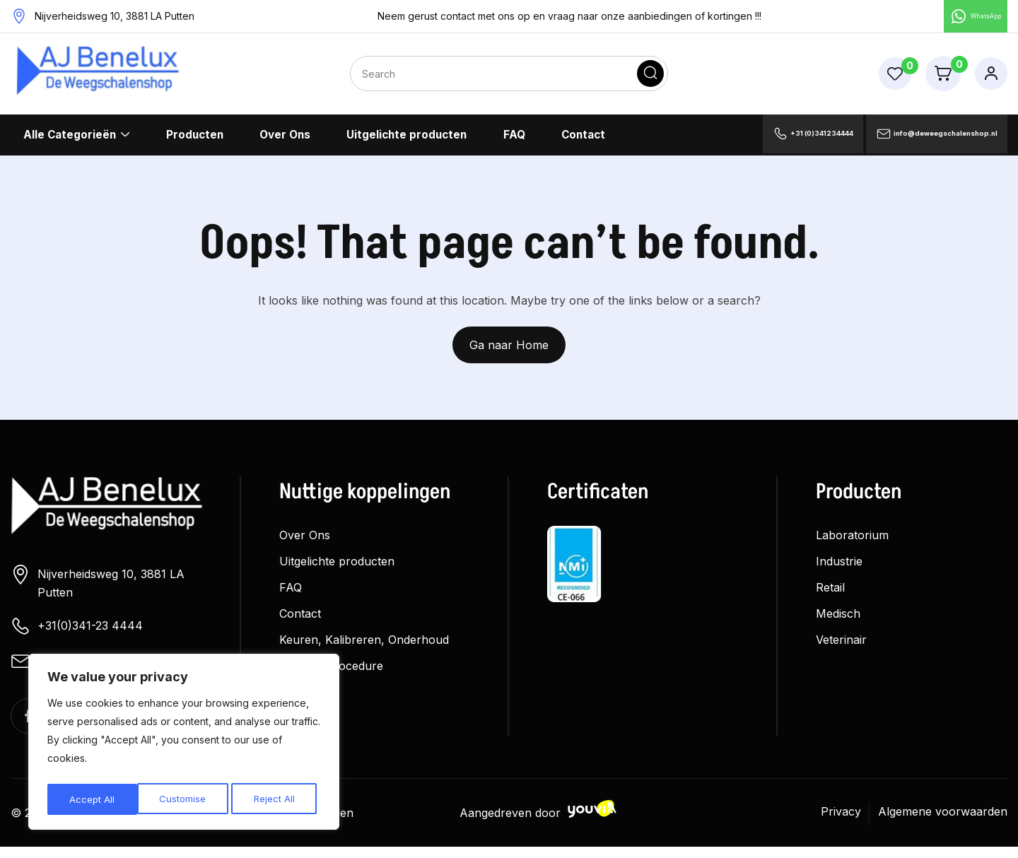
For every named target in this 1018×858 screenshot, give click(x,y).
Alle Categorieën (69, 141)
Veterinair (841, 645)
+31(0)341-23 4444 (77, 632)
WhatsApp (963, 19)
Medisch (838, 619)
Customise (92, 799)
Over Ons (285, 141)
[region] (183, 744)
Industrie (839, 567)
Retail (830, 593)
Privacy (841, 823)
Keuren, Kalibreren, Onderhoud (364, 645)
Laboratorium (852, 541)
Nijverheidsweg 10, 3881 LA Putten (98, 587)
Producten (194, 141)
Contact (583, 141)
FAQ (514, 141)
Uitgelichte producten (407, 141)
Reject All (184, 799)
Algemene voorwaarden (942, 823)
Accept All (276, 799)
